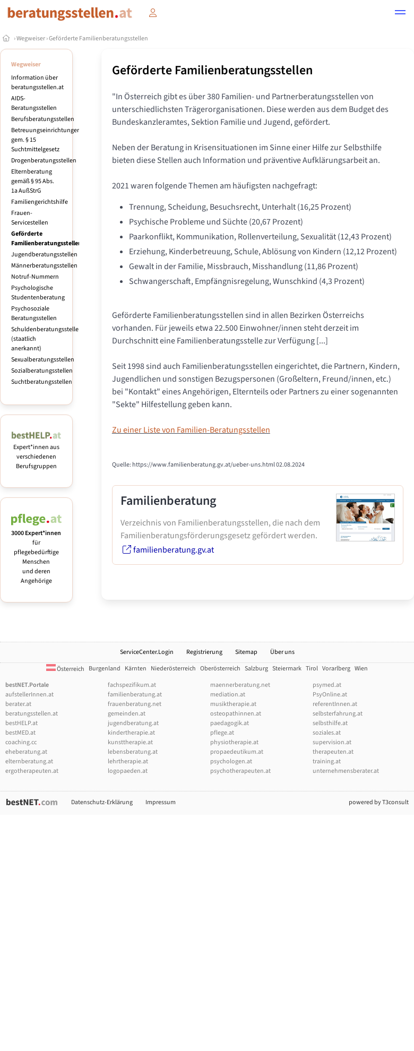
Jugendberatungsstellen (44, 254)
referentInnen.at (335, 704)
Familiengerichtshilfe (39, 201)
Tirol (312, 668)
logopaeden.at (128, 771)
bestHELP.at (21, 723)
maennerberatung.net (240, 685)
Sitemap (246, 652)
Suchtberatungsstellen (41, 381)
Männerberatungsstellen (44, 265)
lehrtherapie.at (128, 761)
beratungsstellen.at (31, 713)
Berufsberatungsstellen (42, 119)
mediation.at (227, 694)
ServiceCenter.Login (147, 652)
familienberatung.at (135, 694)
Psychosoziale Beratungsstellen (34, 313)
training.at (327, 761)
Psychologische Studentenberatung (38, 292)
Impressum (160, 802)
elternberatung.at (29, 761)
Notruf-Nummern (35, 276)
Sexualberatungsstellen (42, 359)
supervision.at (332, 742)
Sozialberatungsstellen (42, 370)
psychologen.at (231, 761)
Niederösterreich (173, 668)
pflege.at (222, 732)
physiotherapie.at (234, 742)
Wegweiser (30, 38)
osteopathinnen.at (235, 713)
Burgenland (104, 668)
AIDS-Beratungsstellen (34, 103)
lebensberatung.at (133, 751)
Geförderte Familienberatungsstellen (98, 38)
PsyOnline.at (330, 694)
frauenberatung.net (134, 704)
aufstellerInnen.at (29, 694)
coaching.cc (21, 742)
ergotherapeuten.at (31, 771)
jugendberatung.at (133, 723)
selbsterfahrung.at (338, 713)
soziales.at (327, 732)
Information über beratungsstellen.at (37, 82)
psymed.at (327, 685)
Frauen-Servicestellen (29, 218)
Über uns (282, 652)
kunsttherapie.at (130, 742)
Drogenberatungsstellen (43, 160)
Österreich (65, 669)
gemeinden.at (126, 713)
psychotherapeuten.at (240, 771)
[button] (400, 13)
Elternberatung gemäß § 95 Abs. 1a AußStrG (32, 181)
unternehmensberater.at (346, 771)
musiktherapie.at (233, 704)
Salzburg (256, 668)
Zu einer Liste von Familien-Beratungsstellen (191, 430)
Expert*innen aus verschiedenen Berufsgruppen (36, 452)
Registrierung (204, 652)
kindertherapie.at (131, 732)
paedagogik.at (229, 723)
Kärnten (135, 668)
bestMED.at (20, 732)
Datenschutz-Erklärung (102, 802)
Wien (361, 668)
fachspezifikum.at (132, 685)
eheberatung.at (26, 751)
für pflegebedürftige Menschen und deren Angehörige (36, 552)
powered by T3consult (379, 802)
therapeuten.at (333, 751)
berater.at (18, 704)
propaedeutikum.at (236, 751)
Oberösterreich (220, 668)
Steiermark (286, 668)
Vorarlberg (336, 668)
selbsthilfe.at (330, 723)
